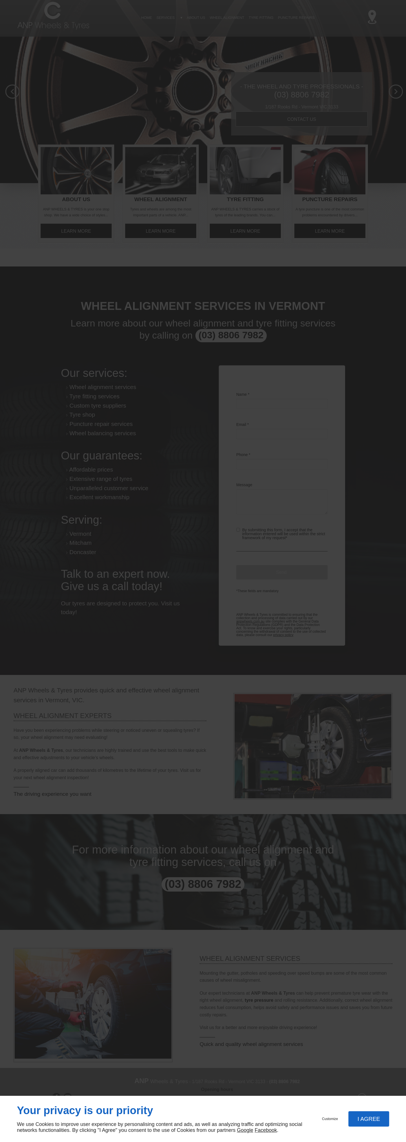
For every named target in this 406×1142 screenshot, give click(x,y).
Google (245, 1130)
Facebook (266, 1130)
